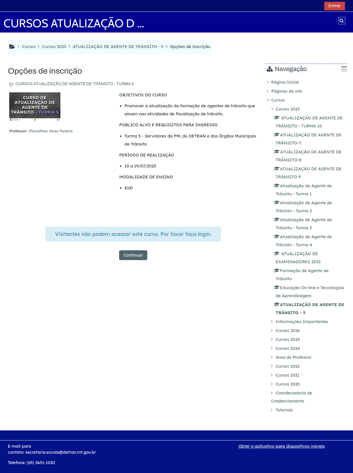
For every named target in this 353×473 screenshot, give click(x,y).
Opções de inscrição (190, 46)
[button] (341, 20)
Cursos (282, 100)
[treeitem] (308, 246)
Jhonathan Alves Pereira (50, 131)
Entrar (335, 5)
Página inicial (289, 82)
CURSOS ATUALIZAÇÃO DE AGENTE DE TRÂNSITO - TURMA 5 (74, 84)
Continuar (133, 255)
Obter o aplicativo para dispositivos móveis (281, 446)
